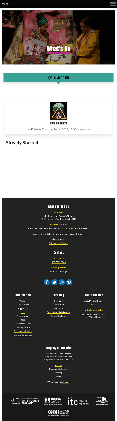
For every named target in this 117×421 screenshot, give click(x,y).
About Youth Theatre (94, 300)
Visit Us (23, 300)
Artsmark (58, 308)
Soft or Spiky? (58, 123)
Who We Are (23, 304)
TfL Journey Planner (58, 243)
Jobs (23, 319)
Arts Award (58, 304)
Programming (23, 316)
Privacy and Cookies (58, 369)
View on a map (58, 239)
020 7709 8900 (59, 262)
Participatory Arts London (58, 312)
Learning (58, 300)
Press (58, 376)
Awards (94, 304)
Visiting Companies (23, 335)
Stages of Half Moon (23, 331)
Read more (86, 314)
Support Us (23, 308)
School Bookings (58, 316)
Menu (59, 4)
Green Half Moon (23, 323)
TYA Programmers (23, 327)
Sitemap (58, 372)
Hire (23, 312)
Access (58, 365)
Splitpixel (65, 382)
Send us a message (58, 271)
